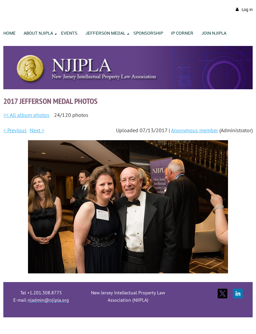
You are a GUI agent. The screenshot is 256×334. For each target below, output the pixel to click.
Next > (37, 130)
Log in (247, 9)
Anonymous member (194, 130)
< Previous (15, 130)
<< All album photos (26, 115)
